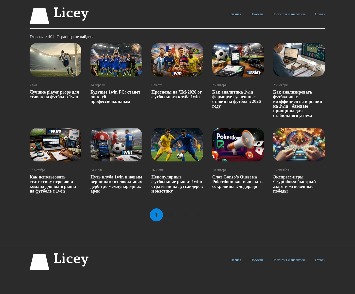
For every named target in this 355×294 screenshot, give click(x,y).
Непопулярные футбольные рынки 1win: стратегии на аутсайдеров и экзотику (177, 184)
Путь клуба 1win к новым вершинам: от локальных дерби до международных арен (116, 184)
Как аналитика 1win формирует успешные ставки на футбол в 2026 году (236, 99)
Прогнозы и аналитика (289, 14)
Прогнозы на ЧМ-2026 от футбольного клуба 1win (176, 94)
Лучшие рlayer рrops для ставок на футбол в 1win (54, 94)
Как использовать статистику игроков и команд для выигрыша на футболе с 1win (53, 184)
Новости (256, 14)
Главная (235, 14)
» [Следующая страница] (198, 214)
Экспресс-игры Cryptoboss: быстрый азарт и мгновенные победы (294, 184)
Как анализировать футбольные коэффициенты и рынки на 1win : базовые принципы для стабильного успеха (297, 104)
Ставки (320, 14)
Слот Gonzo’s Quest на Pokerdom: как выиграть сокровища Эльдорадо (237, 182)
